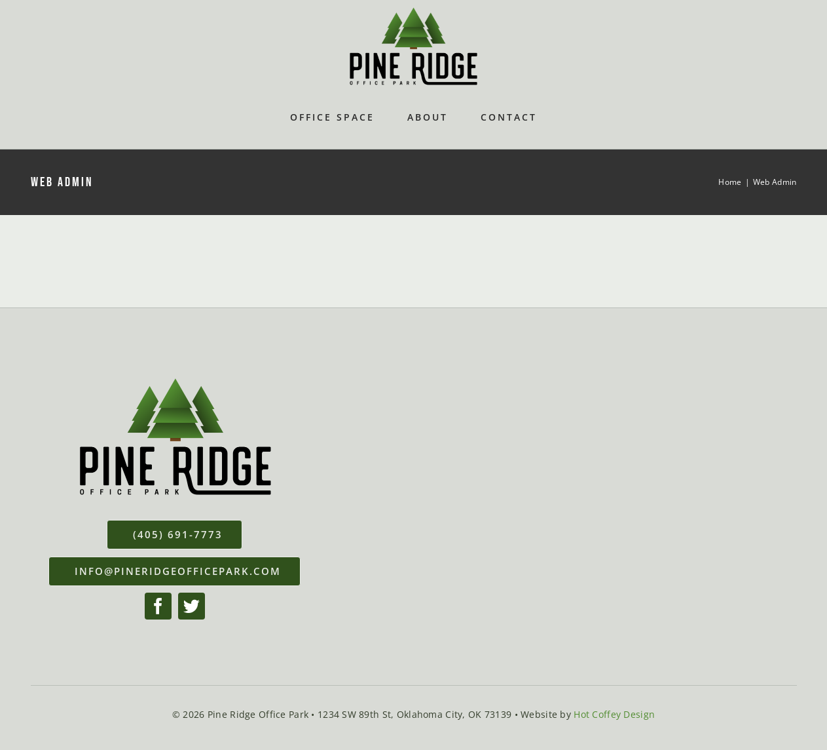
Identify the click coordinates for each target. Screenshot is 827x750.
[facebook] (158, 606)
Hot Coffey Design (614, 714)
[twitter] (191, 606)
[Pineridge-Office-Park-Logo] (413, 12)
